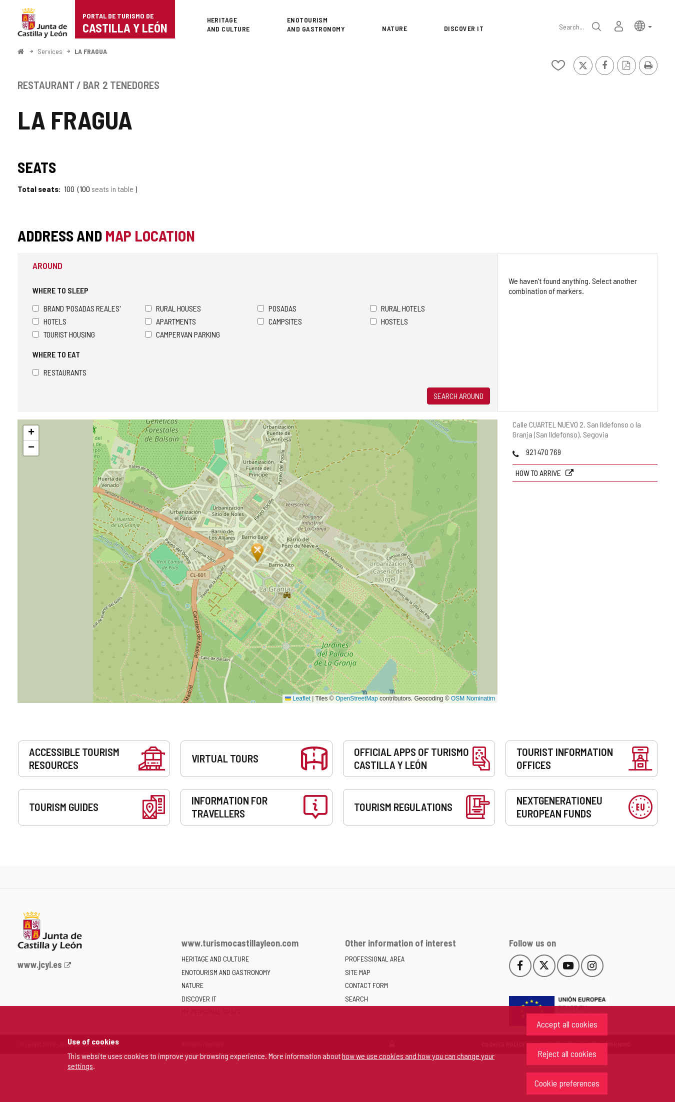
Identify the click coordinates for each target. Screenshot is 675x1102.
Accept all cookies (567, 1024)
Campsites (280, 321)
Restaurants (59, 372)
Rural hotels (397, 308)
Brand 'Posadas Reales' (76, 308)
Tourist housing (63, 334)
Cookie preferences (567, 1083)
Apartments (170, 321)
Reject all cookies (567, 1053)
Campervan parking (182, 334)
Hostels (389, 321)
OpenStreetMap (357, 698)
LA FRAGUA (90, 51)
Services (50, 51)
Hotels (49, 321)
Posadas (277, 308)
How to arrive (539, 473)
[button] (643, 25)
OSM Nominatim (473, 698)
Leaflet (297, 698)
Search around (459, 395)
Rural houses (173, 308)
